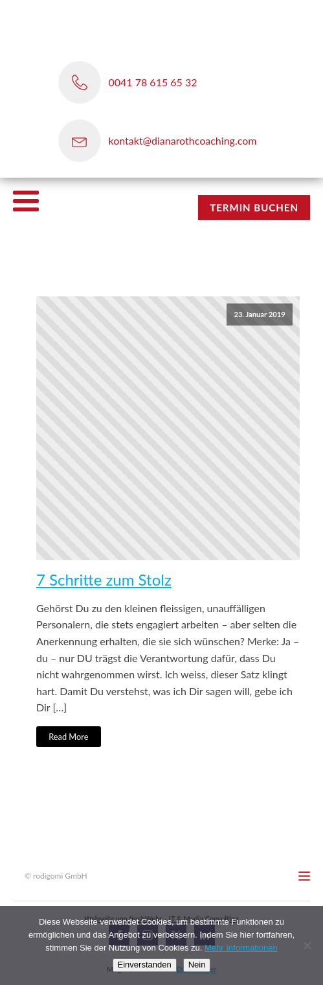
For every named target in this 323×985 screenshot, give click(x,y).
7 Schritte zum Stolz (104, 580)
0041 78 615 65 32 (153, 82)
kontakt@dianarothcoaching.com (183, 140)
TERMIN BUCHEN (254, 207)
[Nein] (306, 945)
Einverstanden (145, 964)
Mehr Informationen (241, 948)
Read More (68, 736)
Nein (197, 964)
